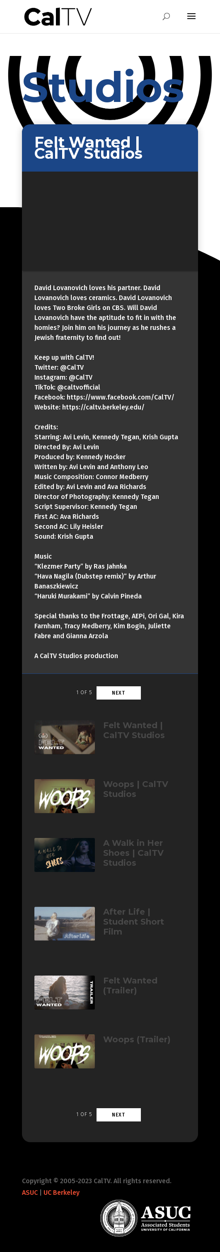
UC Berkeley (62, 1192)
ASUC (30, 1192)
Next (118, 693)
